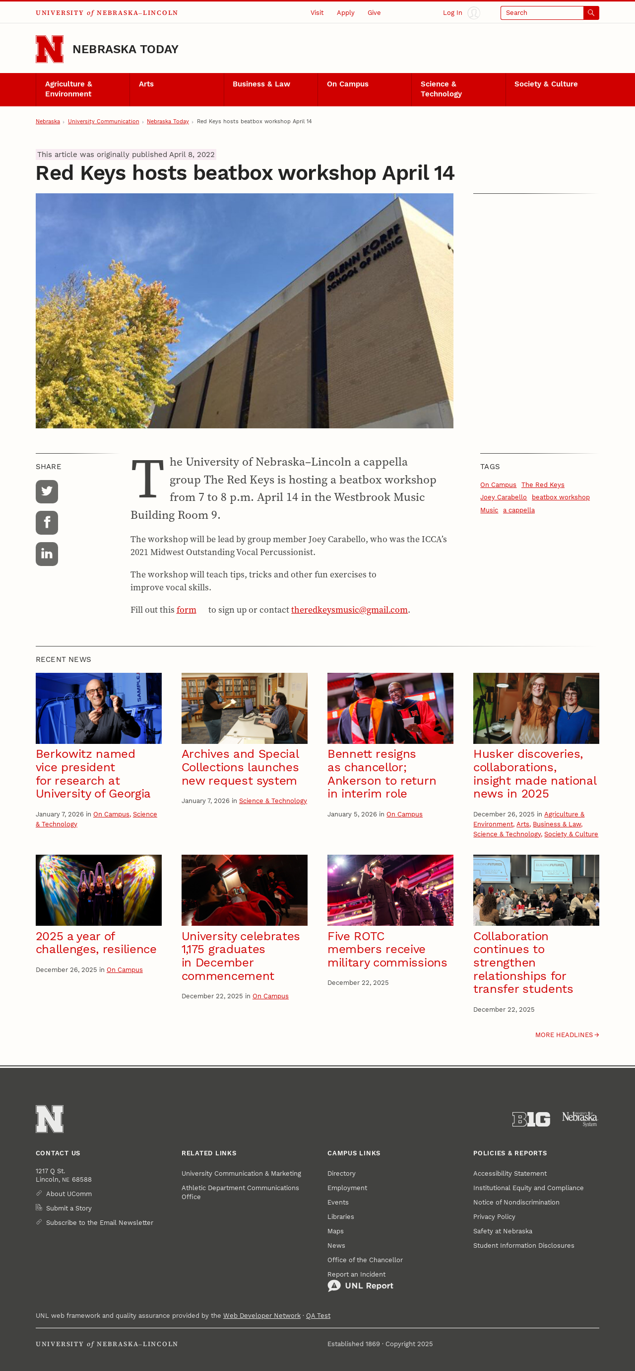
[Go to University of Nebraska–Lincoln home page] (50, 49)
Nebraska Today (125, 49)
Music (489, 510)
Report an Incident (360, 1281)
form (186, 610)
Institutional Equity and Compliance (528, 1188)
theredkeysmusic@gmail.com (349, 610)
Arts (146, 84)
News (336, 1245)
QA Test (318, 1315)
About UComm (69, 1194)
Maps (335, 1231)
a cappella (519, 510)
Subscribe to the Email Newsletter (99, 1222)
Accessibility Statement (510, 1173)
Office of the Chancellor (365, 1260)
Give (374, 12)
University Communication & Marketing (241, 1173)
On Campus (348, 84)
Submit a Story (69, 1208)
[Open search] (550, 13)
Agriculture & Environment (68, 89)
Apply (346, 12)
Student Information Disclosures (523, 1245)
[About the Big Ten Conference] (531, 1120)
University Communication (103, 121)
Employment (347, 1188)
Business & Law (261, 84)
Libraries (340, 1216)
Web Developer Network (262, 1315)
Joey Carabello (503, 497)
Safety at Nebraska (502, 1231)
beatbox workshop (561, 497)
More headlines (564, 1035)
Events (338, 1202)
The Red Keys (543, 484)
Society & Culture (546, 84)
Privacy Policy (494, 1216)
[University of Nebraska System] (580, 1120)
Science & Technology (441, 89)
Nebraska (48, 121)
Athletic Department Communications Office (240, 1192)
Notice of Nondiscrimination (516, 1202)
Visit (317, 12)
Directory (341, 1173)
